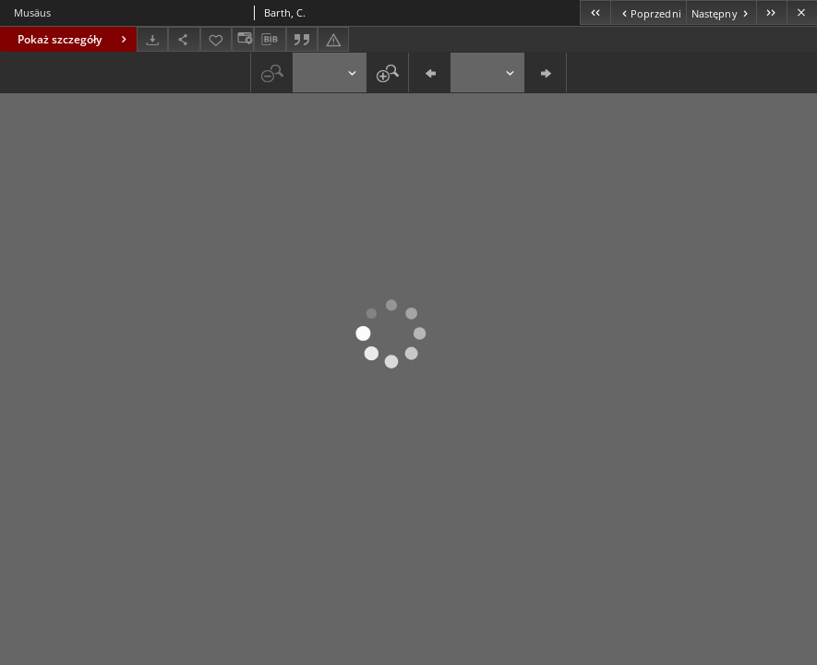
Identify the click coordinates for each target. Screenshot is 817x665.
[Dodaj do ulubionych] (216, 39)
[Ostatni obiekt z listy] (771, 12)
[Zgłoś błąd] (333, 39)
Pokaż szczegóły (74, 39)
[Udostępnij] (183, 39)
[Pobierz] (152, 39)
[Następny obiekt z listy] (721, 12)
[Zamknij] (802, 12)
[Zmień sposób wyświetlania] (243, 39)
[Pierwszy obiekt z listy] (595, 12)
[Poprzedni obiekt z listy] (647, 12)
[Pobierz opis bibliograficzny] (269, 40)
